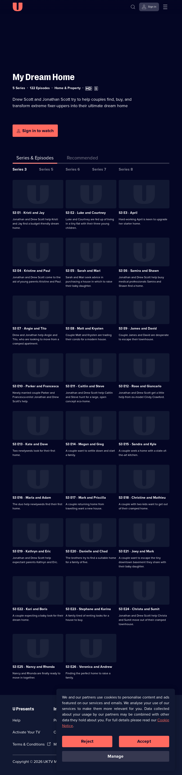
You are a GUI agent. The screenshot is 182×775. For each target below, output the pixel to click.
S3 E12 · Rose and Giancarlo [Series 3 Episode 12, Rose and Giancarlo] (140, 386)
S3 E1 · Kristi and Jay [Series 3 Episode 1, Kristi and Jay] (28, 212)
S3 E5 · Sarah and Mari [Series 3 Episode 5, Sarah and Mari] (83, 270)
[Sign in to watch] (35, 130)
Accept (144, 744)
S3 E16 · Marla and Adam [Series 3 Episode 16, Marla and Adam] (32, 497)
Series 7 (99, 169)
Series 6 (73, 169)
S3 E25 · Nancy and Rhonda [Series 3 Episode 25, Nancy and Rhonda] (34, 666)
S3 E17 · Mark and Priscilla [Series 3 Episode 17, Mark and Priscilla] (86, 497)
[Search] (133, 7)
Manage (115, 759)
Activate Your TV (26, 732)
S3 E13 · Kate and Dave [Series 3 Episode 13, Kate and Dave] (30, 444)
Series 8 (126, 169)
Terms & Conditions (29, 744)
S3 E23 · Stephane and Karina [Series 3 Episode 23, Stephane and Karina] (88, 609)
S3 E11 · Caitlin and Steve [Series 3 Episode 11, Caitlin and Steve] (85, 386)
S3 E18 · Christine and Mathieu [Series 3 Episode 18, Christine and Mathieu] (142, 497)
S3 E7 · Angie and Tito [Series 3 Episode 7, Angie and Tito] (29, 328)
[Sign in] (149, 7)
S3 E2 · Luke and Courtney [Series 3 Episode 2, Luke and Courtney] (86, 212)
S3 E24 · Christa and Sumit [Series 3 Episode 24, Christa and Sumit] (139, 609)
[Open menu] (165, 7)
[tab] (82, 159)
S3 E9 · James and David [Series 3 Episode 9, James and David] (138, 328)
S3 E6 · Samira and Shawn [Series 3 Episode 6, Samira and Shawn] (139, 270)
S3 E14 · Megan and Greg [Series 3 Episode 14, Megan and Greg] (85, 444)
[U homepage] (18, 7)
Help (16, 720)
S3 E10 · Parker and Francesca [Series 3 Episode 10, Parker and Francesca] (36, 386)
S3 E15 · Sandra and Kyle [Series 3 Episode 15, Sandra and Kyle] (137, 444)
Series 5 (46, 169)
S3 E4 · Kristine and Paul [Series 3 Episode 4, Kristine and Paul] (31, 270)
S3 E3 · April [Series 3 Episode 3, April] (128, 212)
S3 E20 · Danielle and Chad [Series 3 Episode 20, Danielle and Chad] (87, 551)
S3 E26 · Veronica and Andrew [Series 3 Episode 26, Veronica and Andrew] (89, 666)
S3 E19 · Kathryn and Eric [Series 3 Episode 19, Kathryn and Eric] (32, 551)
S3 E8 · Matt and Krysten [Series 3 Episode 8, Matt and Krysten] (84, 328)
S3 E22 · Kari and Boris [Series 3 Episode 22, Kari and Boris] (30, 609)
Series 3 (20, 169)
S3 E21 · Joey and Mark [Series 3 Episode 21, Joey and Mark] (136, 551)
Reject (87, 744)
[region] (115, 733)
